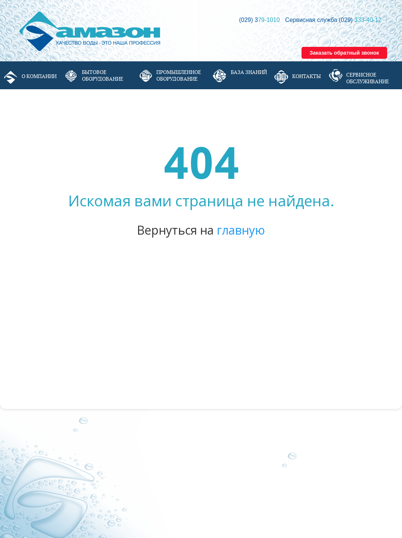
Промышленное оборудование (178, 75)
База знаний (249, 72)
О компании (39, 76)
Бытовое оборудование (102, 75)
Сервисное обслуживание (367, 78)
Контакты (306, 76)
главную (241, 230)
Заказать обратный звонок (344, 53)
